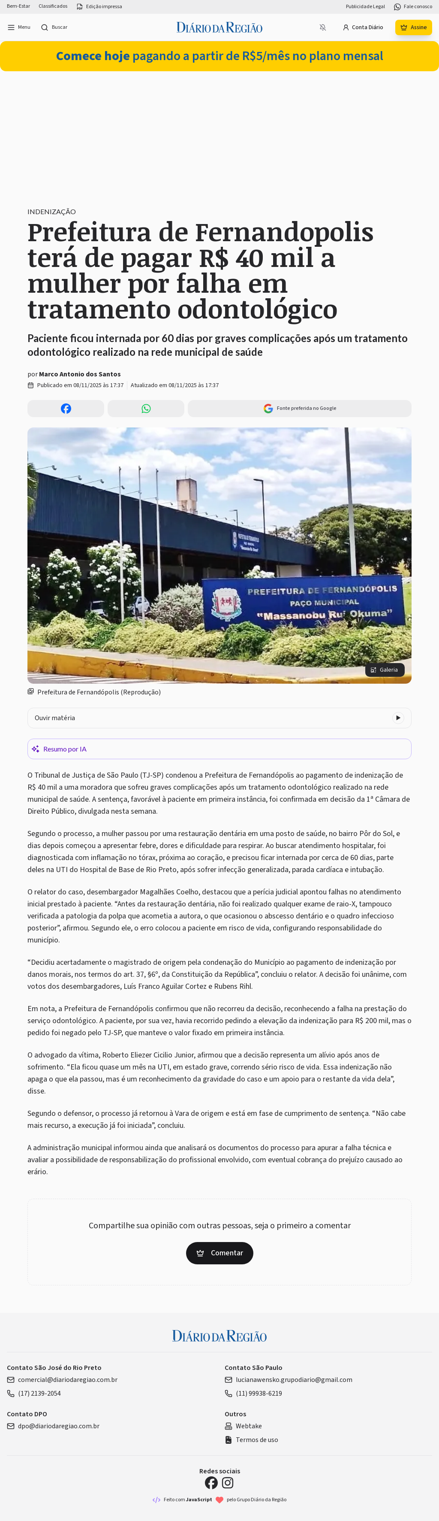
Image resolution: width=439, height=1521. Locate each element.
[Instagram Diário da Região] (227, 1482)
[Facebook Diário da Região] (211, 1482)
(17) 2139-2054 (34, 1393)
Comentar (219, 1253)
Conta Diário (363, 27)
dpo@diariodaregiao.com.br (53, 1426)
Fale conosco (413, 7)
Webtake (243, 1426)
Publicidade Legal (365, 6)
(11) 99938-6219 (253, 1393)
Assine (413, 27)
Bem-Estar (18, 6)
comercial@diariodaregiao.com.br (62, 1380)
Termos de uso (251, 1440)
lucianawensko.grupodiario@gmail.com (288, 1380)
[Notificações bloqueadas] (323, 27)
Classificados (53, 6)
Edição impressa (99, 7)
